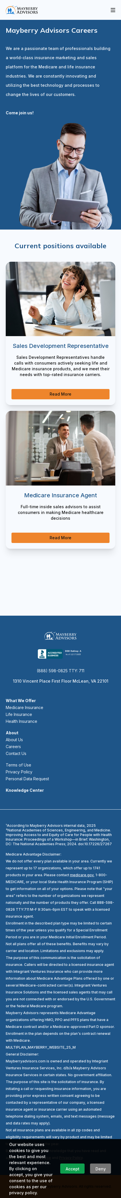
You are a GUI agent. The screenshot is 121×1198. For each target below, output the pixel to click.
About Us (14, 739)
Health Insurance (21, 721)
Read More (60, 394)
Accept (72, 1168)
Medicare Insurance (24, 707)
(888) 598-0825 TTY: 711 (60, 670)
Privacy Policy (19, 771)
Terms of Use (18, 764)
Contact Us (16, 753)
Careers (13, 746)
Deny (100, 1168)
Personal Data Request (27, 778)
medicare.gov (81, 875)
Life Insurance (19, 714)
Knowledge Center (25, 790)
